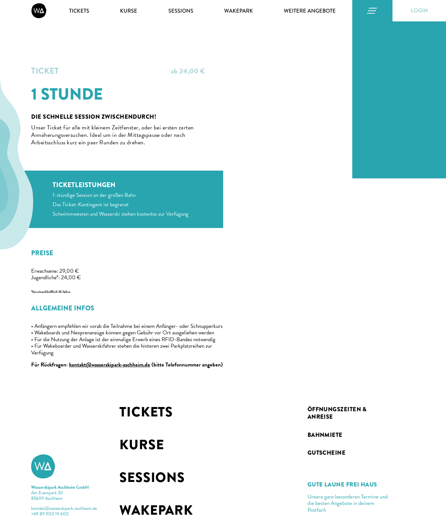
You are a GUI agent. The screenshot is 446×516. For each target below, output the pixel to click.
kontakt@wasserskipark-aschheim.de (109, 365)
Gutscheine (326, 453)
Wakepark (238, 11)
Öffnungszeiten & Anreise (337, 413)
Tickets (79, 11)
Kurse (128, 11)
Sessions (180, 11)
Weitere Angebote (310, 11)
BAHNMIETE (325, 435)
